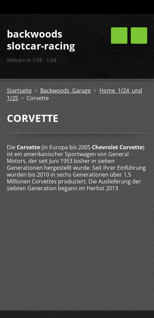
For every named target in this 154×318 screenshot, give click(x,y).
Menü (139, 35)
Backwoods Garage (65, 90)
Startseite (19, 90)
